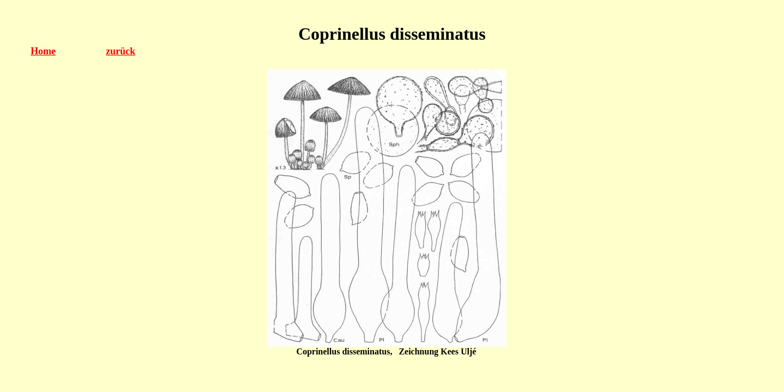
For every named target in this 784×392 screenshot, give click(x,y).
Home (43, 51)
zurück (121, 51)
